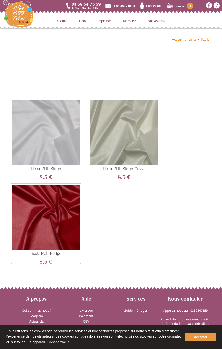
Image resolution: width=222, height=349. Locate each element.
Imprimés (104, 21)
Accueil (62, 21)
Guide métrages (136, 310)
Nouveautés (156, 21)
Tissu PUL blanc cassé (124, 168)
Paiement (86, 316)
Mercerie (129, 21)
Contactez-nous (124, 6)
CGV (86, 321)
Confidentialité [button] (58, 342)
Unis (82, 21)
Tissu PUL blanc (46, 168)
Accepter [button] (200, 337)
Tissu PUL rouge (45, 253)
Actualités (36, 321)
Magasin (36, 316)
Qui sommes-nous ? (36, 310)
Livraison (86, 310)
